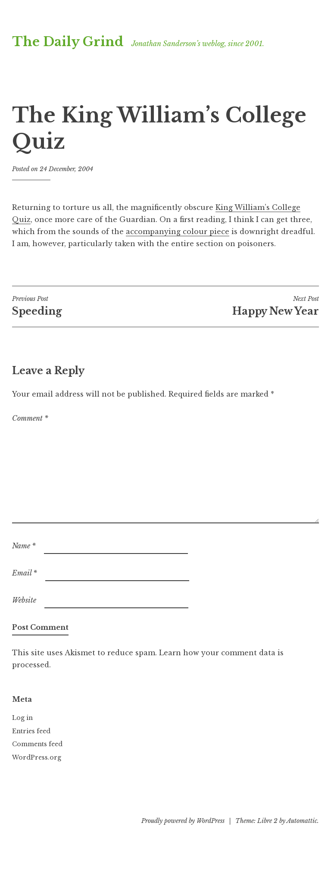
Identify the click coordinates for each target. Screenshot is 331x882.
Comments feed (37, 744)
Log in (22, 718)
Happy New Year (242, 306)
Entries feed (31, 731)
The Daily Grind (68, 42)
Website (24, 600)
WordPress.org (36, 757)
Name (24, 545)
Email (24, 573)
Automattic (302, 821)
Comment (30, 418)
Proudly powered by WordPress (183, 821)
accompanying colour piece (177, 231)
